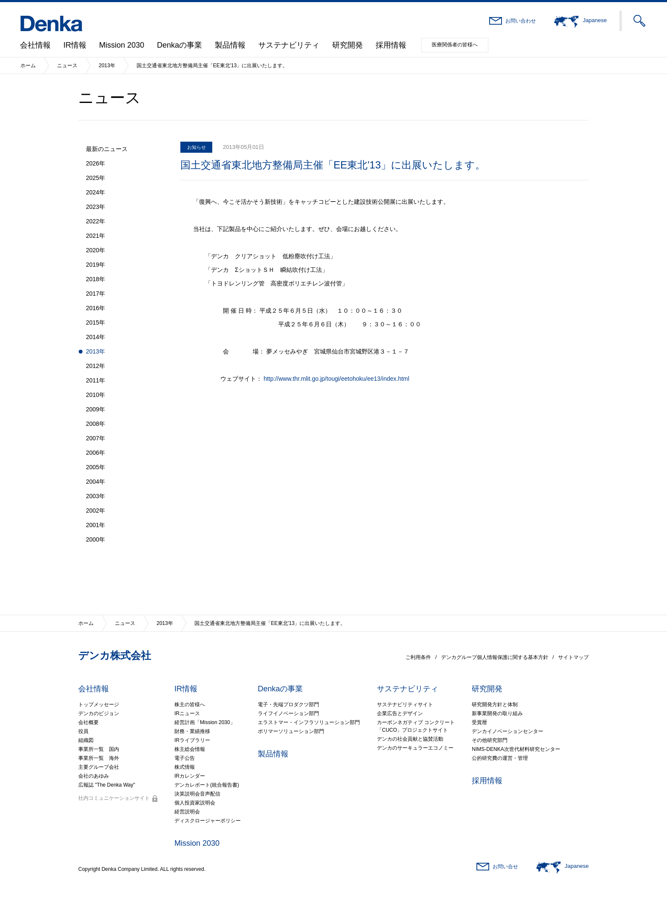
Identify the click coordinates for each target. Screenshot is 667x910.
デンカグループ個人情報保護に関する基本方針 (494, 657)
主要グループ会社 (98, 767)
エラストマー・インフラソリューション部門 (309, 722)
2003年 (95, 496)
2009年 (95, 409)
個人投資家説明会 (194, 803)
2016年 (95, 308)
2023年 (95, 206)
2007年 (95, 438)
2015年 (95, 322)
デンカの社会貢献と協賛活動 (410, 739)
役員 (83, 731)
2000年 (95, 539)
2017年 (95, 293)
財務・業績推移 (192, 731)
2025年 (95, 177)
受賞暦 (479, 722)
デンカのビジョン (98, 713)
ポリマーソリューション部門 (291, 731)
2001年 (95, 525)
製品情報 (230, 45)
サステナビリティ (288, 45)
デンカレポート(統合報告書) (206, 785)
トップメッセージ (98, 704)
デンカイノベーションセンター (507, 731)
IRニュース (187, 713)
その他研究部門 (489, 740)
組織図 (86, 740)
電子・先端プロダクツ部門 (288, 704)
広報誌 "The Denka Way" (106, 785)
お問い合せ (505, 867)
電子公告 (184, 758)
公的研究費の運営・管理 (500, 758)
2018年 (95, 279)
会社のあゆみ (93, 776)
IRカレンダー (189, 776)
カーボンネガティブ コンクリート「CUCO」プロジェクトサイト (416, 726)
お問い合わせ (520, 21)
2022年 (95, 221)
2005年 (95, 467)
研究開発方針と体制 (495, 704)
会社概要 (88, 722)
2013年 (107, 65)
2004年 (95, 481)
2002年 (95, 510)
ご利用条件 (418, 657)
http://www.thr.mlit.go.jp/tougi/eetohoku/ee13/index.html (336, 378)
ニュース (67, 65)
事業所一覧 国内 (98, 749)
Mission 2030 (121, 45)
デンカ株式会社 (114, 655)
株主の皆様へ (189, 704)
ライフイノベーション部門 (288, 713)
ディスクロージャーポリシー (207, 821)
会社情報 (35, 45)
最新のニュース (107, 148)
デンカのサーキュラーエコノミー (415, 748)
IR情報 (74, 45)
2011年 (95, 380)
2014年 (95, 337)
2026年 (95, 163)
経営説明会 (187, 812)
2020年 (95, 250)
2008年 (95, 423)
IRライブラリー (192, 740)
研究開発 (347, 45)
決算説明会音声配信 (197, 794)
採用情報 (391, 45)
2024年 (95, 192)
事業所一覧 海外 (98, 758)
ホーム (28, 65)
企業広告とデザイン (400, 713)
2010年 (95, 394)
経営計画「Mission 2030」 (204, 722)
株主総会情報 (189, 749)
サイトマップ (573, 657)
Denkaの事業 (179, 45)
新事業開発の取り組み (497, 713)
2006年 (95, 452)
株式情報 (184, 767)
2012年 (95, 365)
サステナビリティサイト (405, 704)
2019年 (95, 264)
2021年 (95, 235)
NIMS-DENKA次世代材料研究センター (516, 749)
